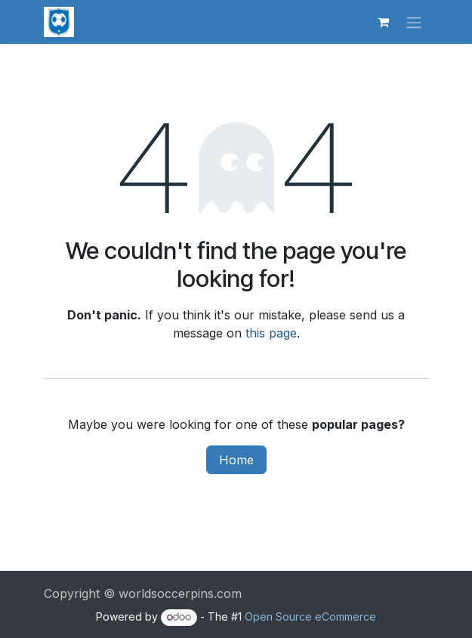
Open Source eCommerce (310, 616)
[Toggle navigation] (414, 22)
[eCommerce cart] (384, 22)
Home (236, 459)
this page (271, 333)
